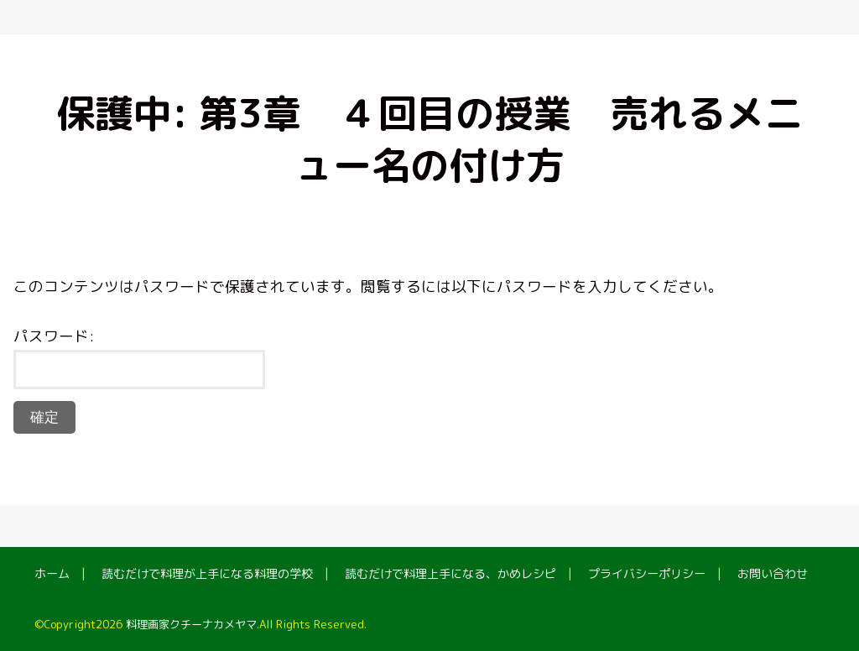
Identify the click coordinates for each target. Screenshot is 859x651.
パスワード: (139, 357)
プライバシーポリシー (646, 573)
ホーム (52, 573)
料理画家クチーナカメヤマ (191, 624)
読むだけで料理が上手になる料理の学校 (207, 573)
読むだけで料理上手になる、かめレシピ (450, 573)
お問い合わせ (772, 573)
